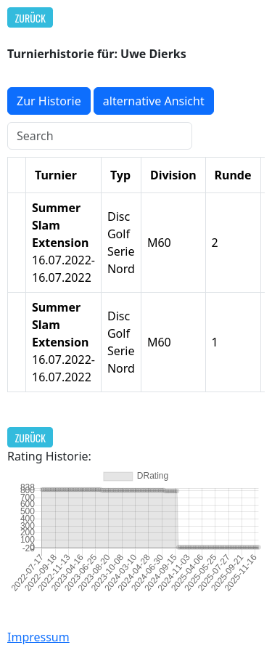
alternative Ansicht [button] (154, 101)
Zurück (30, 17)
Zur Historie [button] (49, 101)
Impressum (38, 637)
